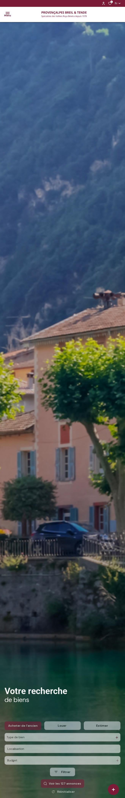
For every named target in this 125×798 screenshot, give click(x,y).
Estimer (102, 738)
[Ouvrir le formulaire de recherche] (62, 784)
